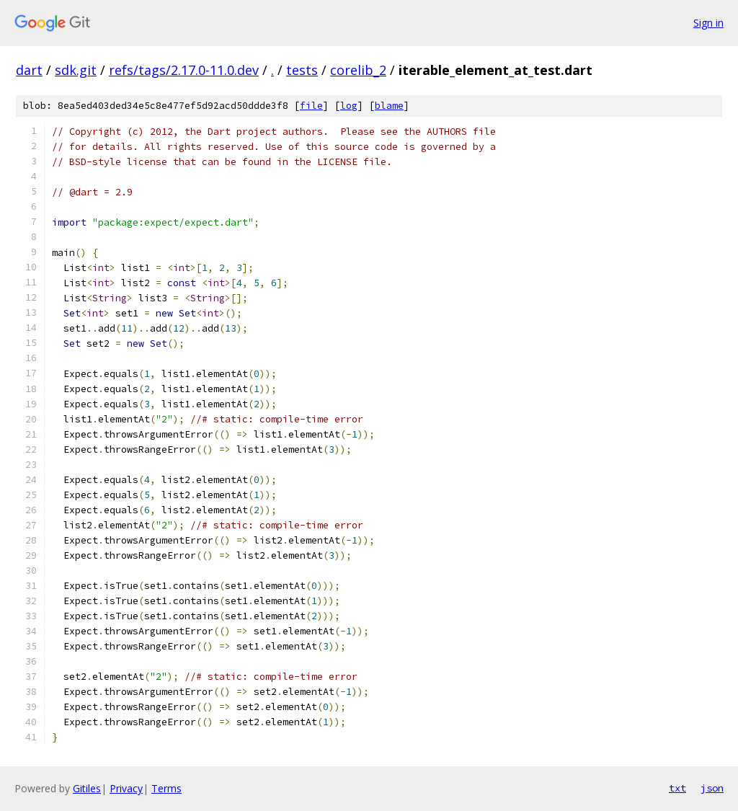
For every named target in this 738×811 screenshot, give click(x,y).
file (311, 105)
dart (29, 70)
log (348, 105)
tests (302, 70)
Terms (166, 788)
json (712, 787)
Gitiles (87, 788)
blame (389, 105)
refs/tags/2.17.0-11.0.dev (184, 70)
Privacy (126, 788)
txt (677, 787)
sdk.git (76, 70)
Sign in (708, 23)
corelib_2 (358, 70)
